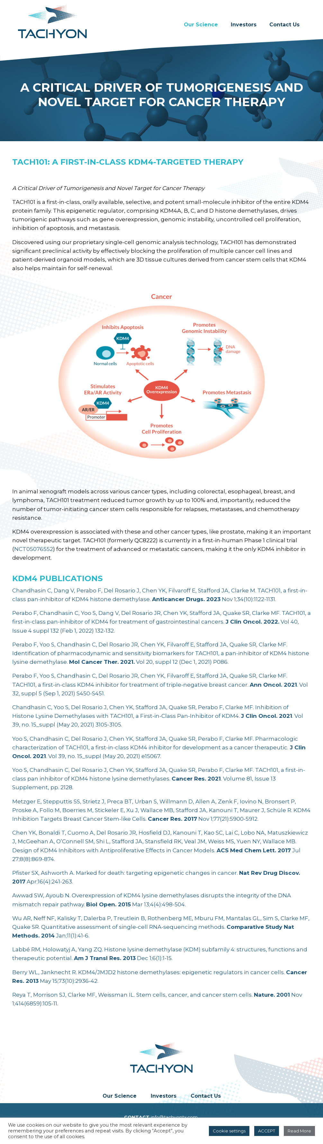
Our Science (201, 25)
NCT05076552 (33, 549)
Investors (243, 25)
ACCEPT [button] (266, 1130)
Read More (299, 1130)
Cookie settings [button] (229, 1130)
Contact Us (284, 25)
